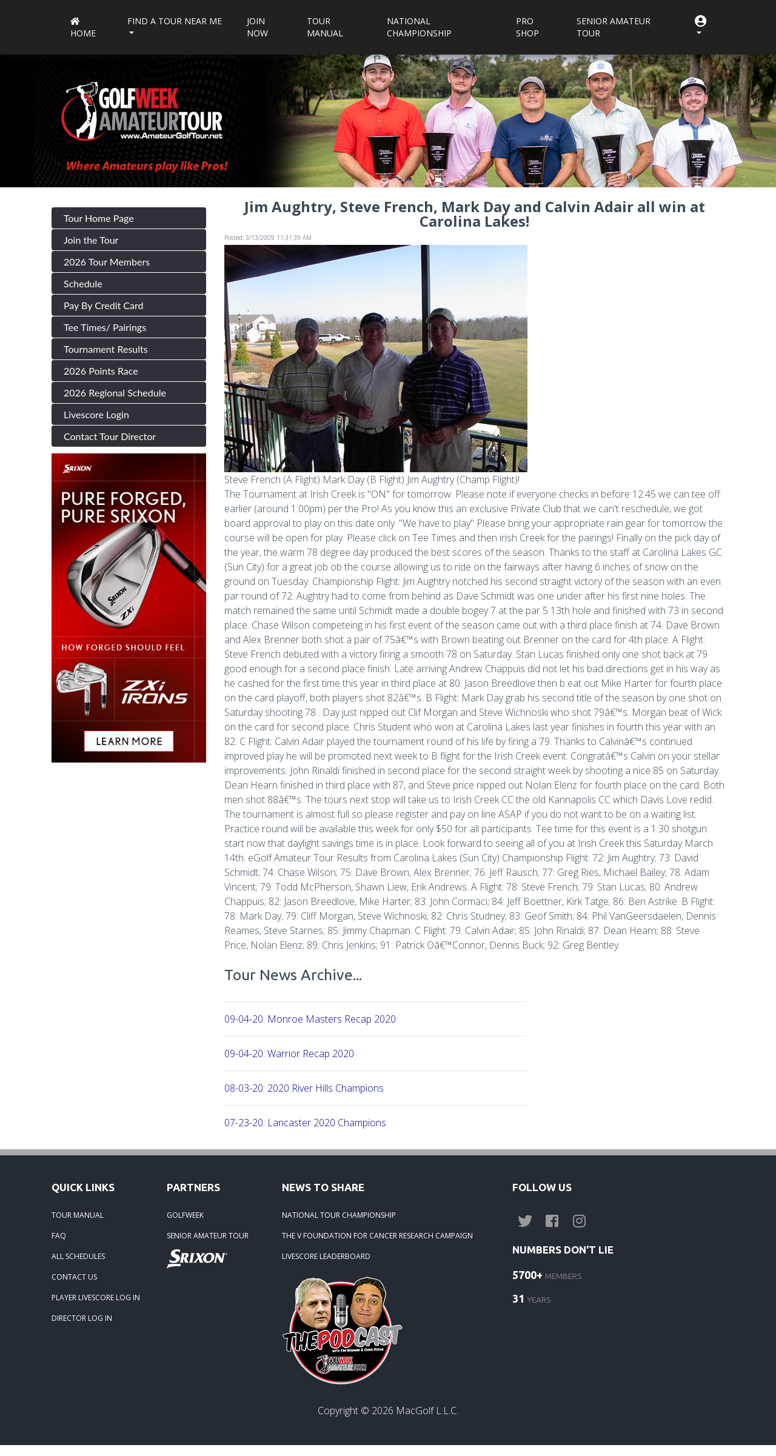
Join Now (257, 27)
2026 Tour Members (107, 261)
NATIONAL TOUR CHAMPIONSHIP (339, 1215)
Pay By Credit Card (104, 305)
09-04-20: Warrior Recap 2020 (289, 1053)
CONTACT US (74, 1277)
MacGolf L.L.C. (427, 1410)
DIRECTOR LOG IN (82, 1318)
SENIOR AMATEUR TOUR (208, 1236)
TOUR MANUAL (78, 1215)
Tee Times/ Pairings (105, 327)
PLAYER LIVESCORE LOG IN (96, 1297)
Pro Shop (527, 27)
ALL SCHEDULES (78, 1256)
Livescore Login (96, 414)
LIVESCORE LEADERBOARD (326, 1256)
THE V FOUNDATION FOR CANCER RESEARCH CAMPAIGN (377, 1236)
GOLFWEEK (185, 1215)
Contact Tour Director (110, 436)
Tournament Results (106, 349)
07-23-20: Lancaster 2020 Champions (305, 1122)
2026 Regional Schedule (115, 392)
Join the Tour (91, 239)
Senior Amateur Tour (614, 27)
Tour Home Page (99, 218)
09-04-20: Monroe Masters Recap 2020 (310, 1019)
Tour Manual (325, 27)
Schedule (83, 283)
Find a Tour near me (174, 21)
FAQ (59, 1236)
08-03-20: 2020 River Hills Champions (304, 1088)
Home (83, 28)
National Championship (419, 27)
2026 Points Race (101, 370)
